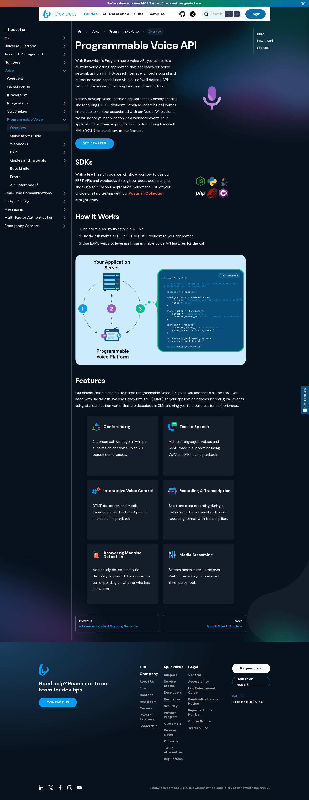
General (194, 677)
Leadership (148, 729)
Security (171, 709)
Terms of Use (198, 731)
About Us (147, 684)
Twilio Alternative (173, 753)
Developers (173, 695)
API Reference (115, 15)
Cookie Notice (199, 724)
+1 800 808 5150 (248, 704)
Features (263, 51)
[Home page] (79, 34)
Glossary (171, 744)
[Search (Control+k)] (222, 15)
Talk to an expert (245, 684)
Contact (146, 698)
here (197, 3)
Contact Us (58, 705)
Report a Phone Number (200, 715)
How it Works (266, 44)
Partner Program (170, 717)
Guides (91, 15)
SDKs (139, 15)
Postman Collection (146, 196)
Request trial (251, 671)
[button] (35, 40)
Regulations (173, 762)
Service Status (170, 686)
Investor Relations (147, 720)
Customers (172, 726)
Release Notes (170, 735)
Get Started (94, 146)
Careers (146, 711)
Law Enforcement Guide (202, 693)
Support (170, 677)
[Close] (303, 3)
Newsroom (148, 704)
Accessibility (198, 684)
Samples (156, 15)
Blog (143, 691)
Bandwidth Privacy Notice (203, 704)
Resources (172, 702)
